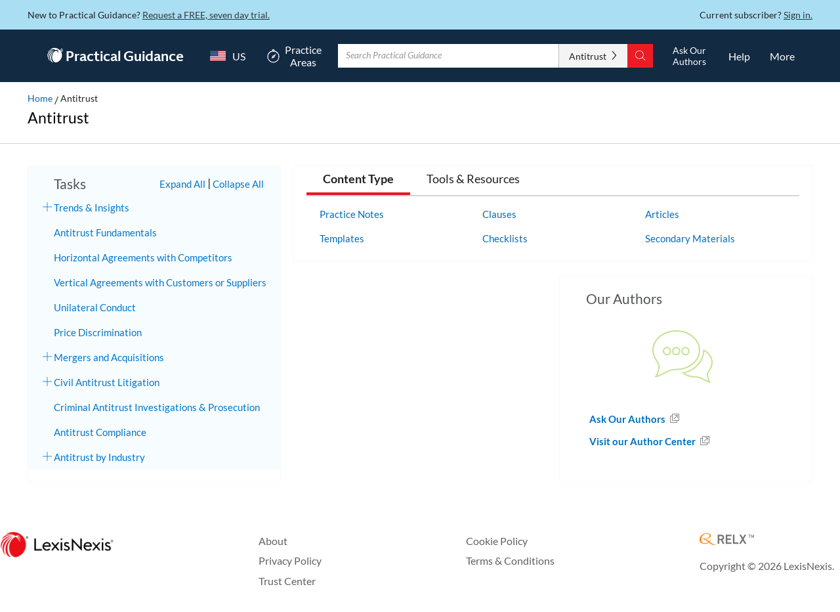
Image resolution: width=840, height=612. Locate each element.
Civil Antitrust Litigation (106, 382)
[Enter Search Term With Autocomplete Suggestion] (448, 56)
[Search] (640, 56)
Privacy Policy (290, 560)
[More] (782, 56)
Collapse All (238, 184)
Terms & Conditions (510, 560)
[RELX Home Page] (727, 540)
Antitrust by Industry (99, 457)
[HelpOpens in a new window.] (739, 56)
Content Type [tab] (358, 179)
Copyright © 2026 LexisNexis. (767, 565)
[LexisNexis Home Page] (57, 545)
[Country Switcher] (224, 56)
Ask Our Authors (628, 419)
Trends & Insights (91, 207)
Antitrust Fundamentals (105, 232)
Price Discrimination (98, 332)
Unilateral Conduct (95, 307)
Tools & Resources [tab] (473, 179)
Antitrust (587, 56)
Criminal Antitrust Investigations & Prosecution (157, 407)
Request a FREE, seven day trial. (206, 14)
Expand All (182, 184)
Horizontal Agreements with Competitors (143, 257)
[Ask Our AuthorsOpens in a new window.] (689, 56)
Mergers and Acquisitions (109, 357)
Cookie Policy (497, 541)
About (273, 541)
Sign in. (798, 14)
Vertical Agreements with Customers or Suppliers (160, 282)
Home (40, 98)
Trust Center (287, 581)
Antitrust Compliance (100, 432)
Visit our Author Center (643, 441)
